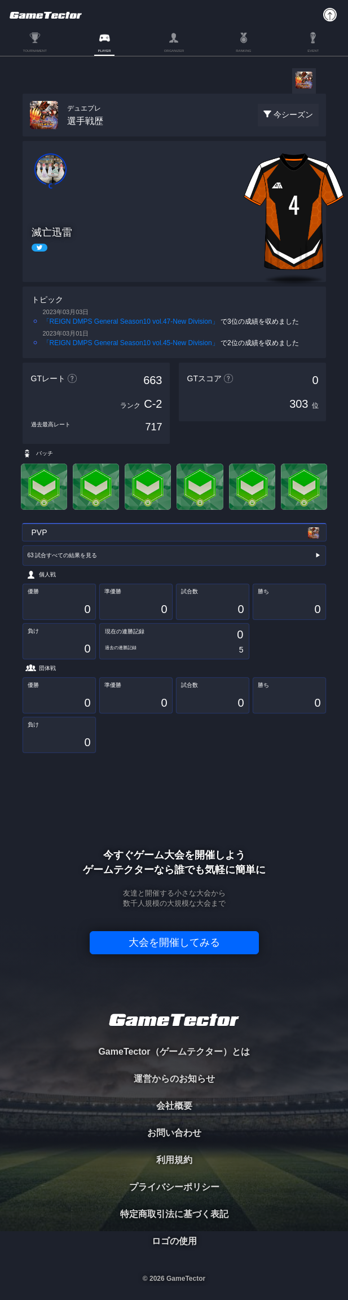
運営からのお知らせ (174, 1078)
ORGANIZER (174, 50)
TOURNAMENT (35, 50)
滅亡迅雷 (52, 232)
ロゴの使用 (174, 1241)
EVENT (313, 50)
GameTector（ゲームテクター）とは (173, 1051)
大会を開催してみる (174, 942)
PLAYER (104, 50)
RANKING (243, 50)
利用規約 (174, 1160)
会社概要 (174, 1105)
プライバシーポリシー (174, 1187)
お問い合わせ (174, 1133)
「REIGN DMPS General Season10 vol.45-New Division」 (131, 343)
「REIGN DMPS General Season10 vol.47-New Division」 (131, 321)
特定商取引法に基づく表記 (174, 1214)
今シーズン (293, 114)
